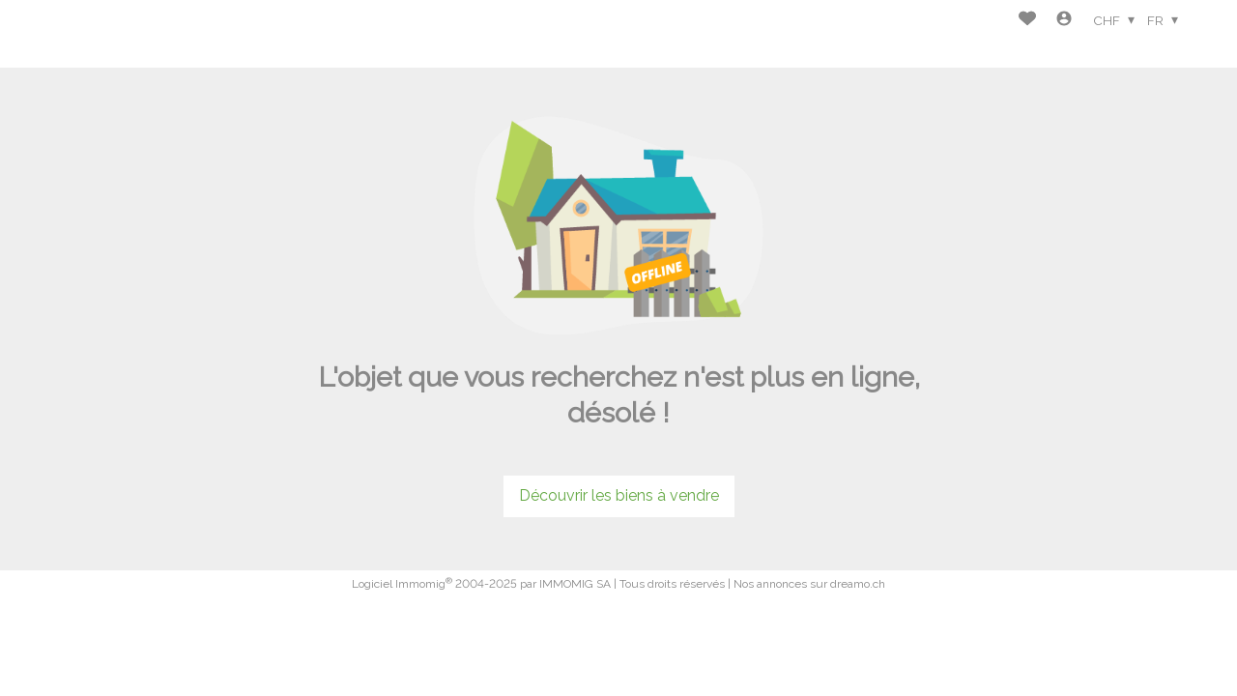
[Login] (1064, 21)
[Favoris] (1027, 21)
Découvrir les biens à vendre (619, 495)
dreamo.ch (857, 584)
